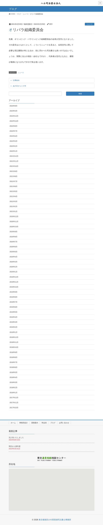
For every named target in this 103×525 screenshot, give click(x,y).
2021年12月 (14, 156)
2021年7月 (14, 181)
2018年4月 (14, 377)
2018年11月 (14, 342)
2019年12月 (14, 277)
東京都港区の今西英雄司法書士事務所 (55, 520)
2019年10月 (14, 287)
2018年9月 (14, 352)
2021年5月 (14, 191)
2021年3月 (14, 201)
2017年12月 (14, 397)
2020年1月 (14, 272)
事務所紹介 (23, 423)
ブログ (52, 423)
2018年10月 (14, 347)
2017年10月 (14, 408)
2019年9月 (14, 292)
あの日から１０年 (19, 86)
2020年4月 (14, 257)
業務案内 (34, 423)
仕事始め (16, 80)
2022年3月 (14, 141)
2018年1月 (14, 392)
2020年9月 (14, 232)
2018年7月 (14, 362)
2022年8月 (14, 126)
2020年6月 (14, 247)
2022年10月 (14, 121)
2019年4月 (14, 317)
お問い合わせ (64, 423)
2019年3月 (14, 322)
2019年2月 (14, 327)
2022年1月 (14, 151)
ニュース (89, 24)
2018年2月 (14, 387)
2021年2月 (14, 206)
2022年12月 (14, 116)
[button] (51, 491)
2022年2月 (14, 146)
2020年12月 (14, 216)
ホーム (13, 423)
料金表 (44, 423)
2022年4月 (14, 136)
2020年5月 (14, 252)
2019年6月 (14, 307)
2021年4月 (14, 196)
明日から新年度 (14, 446)
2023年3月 (14, 111)
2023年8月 (14, 106)
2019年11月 (14, 282)
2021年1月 (14, 211)
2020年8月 (14, 237)
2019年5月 (14, 312)
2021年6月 (14, 186)
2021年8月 (14, 176)
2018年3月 (14, 382)
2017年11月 (14, 403)
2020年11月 (14, 221)
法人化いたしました (16, 437)
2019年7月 (14, 302)
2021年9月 (14, 171)
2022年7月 (14, 131)
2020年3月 (14, 262)
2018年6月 (14, 367)
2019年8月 (14, 297)
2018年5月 (14, 372)
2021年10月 (14, 166)
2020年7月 (14, 242)
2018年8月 (14, 357)
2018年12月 (14, 337)
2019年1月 (14, 332)
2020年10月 (14, 227)
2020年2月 (14, 267)
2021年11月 (14, 161)
